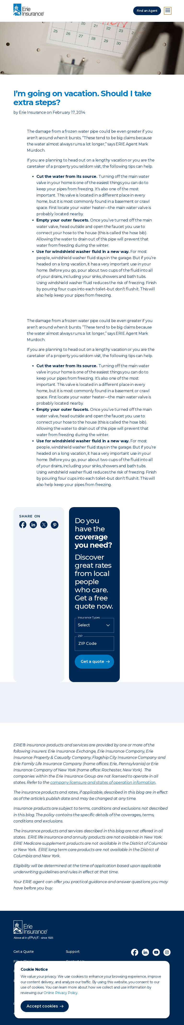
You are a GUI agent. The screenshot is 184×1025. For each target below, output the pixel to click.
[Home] (29, 10)
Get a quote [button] (92, 661)
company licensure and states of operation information (102, 782)
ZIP (80, 636)
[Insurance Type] (94, 625)
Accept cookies (42, 1006)
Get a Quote (23, 951)
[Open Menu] (168, 11)
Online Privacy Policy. (61, 993)
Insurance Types (89, 617)
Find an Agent (147, 10)
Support (73, 951)
